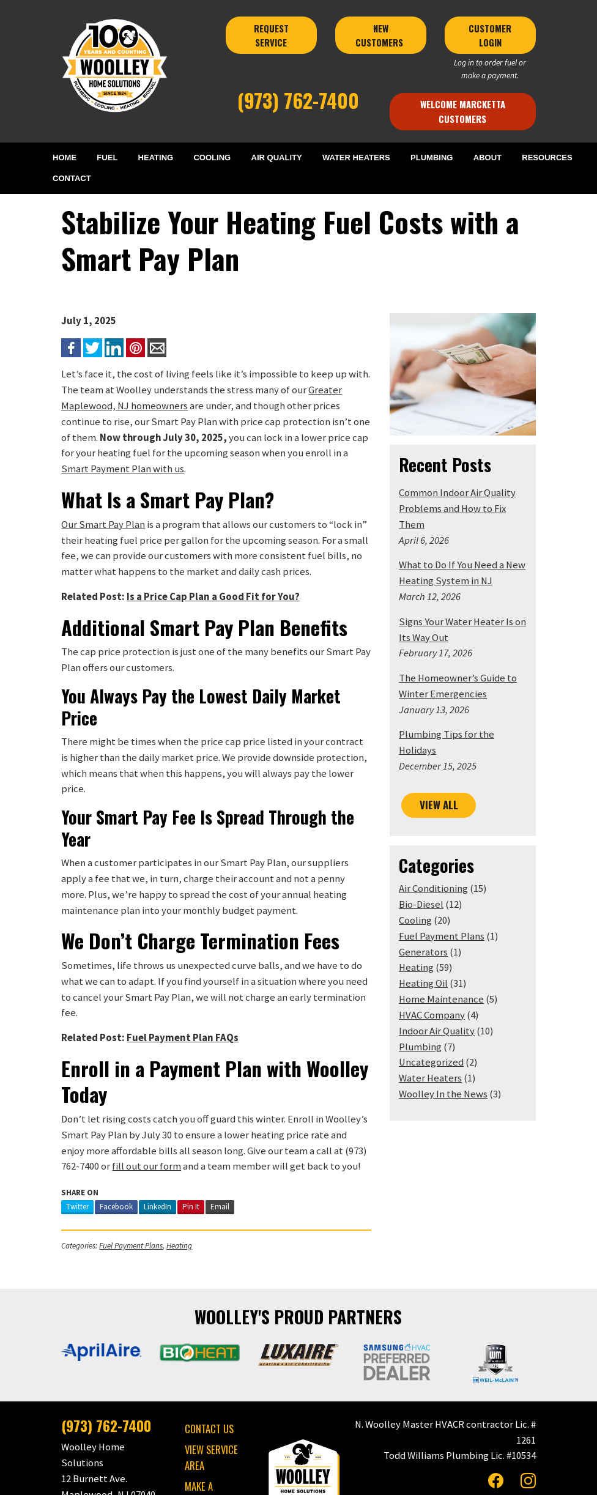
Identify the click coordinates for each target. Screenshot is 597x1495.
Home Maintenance (448, 968)
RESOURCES (545, 157)
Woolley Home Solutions (223, 1479)
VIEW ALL (446, 774)
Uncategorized (438, 1031)
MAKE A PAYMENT (206, 1396)
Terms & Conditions (351, 1479)
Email (197, 1116)
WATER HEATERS (356, 157)
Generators (430, 920)
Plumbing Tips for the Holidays (473, 720)
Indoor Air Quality (444, 999)
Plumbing (427, 1015)
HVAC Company (439, 984)
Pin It (168, 1116)
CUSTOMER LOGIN (509, 35)
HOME (68, 157)
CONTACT (75, 179)
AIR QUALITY (277, 157)
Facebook (94, 1116)
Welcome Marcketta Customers (478, 111)
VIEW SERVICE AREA (199, 1367)
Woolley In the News (450, 1063)
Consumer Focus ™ (444, 1479)
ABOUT (487, 157)
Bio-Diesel (428, 873)
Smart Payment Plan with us (220, 454)
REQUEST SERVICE (270, 35)
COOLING (213, 157)
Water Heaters (437, 1047)
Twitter (55, 1116)
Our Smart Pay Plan (81, 509)
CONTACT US (197, 1339)
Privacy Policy (291, 1479)
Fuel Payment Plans (109, 1155)
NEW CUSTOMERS (388, 35)
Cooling (422, 889)
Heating (157, 1155)
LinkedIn (135, 1116)
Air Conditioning (440, 857)
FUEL (110, 157)
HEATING (157, 157)
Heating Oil (430, 952)
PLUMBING (431, 157)
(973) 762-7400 (298, 99)
